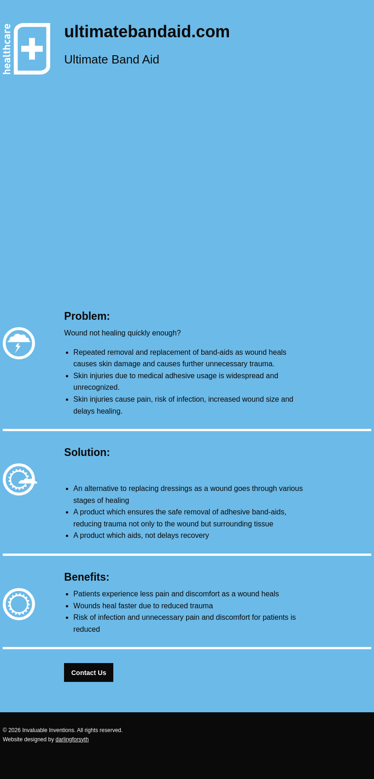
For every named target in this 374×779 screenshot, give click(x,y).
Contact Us (88, 672)
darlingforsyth (72, 739)
